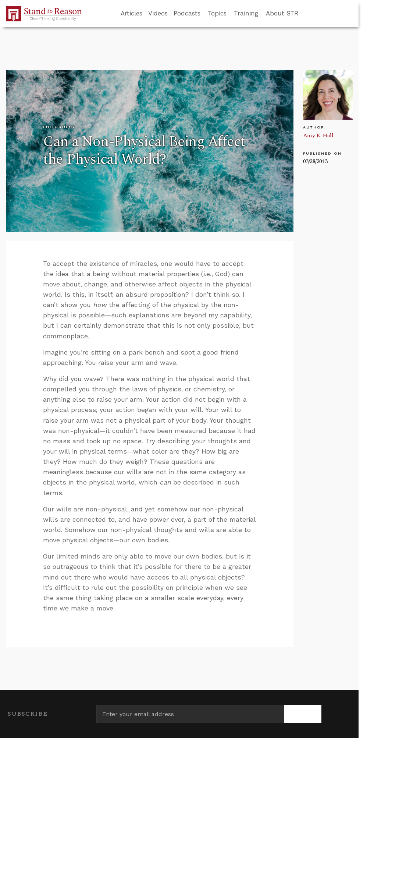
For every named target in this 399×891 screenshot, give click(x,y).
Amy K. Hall (318, 135)
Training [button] (246, 13)
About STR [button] (282, 13)
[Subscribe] (302, 714)
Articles (131, 13)
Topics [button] (217, 13)
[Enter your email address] (190, 714)
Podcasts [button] (187, 13)
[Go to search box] (305, 13)
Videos (158, 13)
